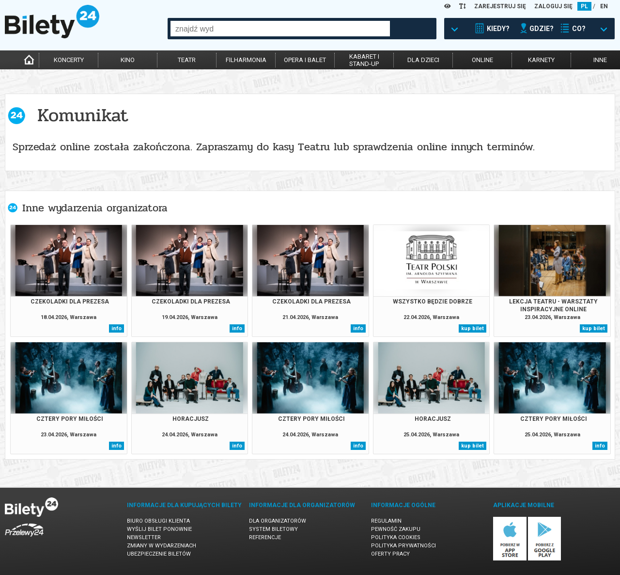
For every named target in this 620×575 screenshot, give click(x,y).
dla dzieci (423, 60)
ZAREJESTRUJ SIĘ (500, 6)
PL (584, 6)
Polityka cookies (395, 537)
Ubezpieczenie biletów (159, 554)
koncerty (69, 60)
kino (128, 60)
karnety (541, 60)
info (116, 328)
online (482, 60)
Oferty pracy (390, 554)
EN (604, 6)
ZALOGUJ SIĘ (553, 6)
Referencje (265, 537)
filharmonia (246, 60)
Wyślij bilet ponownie (159, 529)
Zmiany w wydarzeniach (161, 546)
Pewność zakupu (395, 529)
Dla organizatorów (277, 521)
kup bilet (472, 328)
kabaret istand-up (364, 60)
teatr (187, 60)
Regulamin (386, 521)
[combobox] (280, 28)
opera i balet (305, 60)
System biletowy (273, 529)
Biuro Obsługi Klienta (158, 521)
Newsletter (144, 537)
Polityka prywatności (403, 546)
